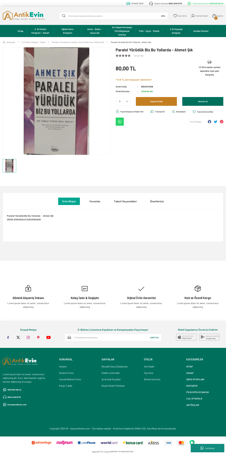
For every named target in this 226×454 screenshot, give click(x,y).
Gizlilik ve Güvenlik (111, 372)
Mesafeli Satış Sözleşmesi (115, 366)
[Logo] (28, 16)
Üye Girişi (148, 372)
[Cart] (217, 16)
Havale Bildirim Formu (70, 379)
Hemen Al (203, 101)
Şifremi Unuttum (152, 379)
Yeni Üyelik (149, 366)
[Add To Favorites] (210, 112)
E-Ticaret (106, 451)
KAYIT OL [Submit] (154, 337)
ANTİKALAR (192, 404)
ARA (158, 16)
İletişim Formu (66, 372)
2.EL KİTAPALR (194, 398)
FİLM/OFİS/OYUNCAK (197, 392)
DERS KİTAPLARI (195, 379)
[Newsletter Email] (113, 337)
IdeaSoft (96, 451)
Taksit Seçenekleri (125, 201)
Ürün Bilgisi (69, 201)
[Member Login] (197, 16)
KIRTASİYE (192, 385)
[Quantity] (123, 101)
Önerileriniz (157, 201)
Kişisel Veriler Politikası (113, 385)
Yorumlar (94, 201)
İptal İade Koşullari (111, 379)
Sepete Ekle (156, 101)
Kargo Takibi (65, 385)
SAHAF (190, 372)
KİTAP (189, 366)
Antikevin (207, 448)
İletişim (63, 366)
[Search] (110, 15)
